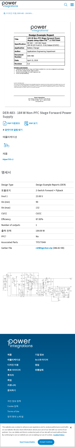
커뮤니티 (11, 385)
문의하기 (11, 390)
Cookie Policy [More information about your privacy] (58, 435)
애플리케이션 (13, 359)
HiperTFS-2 (8, 159)
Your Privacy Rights (27, 442)
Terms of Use (13, 411)
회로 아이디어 (14, 369)
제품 (9, 354)
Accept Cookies (46, 442)
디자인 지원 (11, 13)
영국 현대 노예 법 (15, 416)
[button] (37, 286)
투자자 (10, 375)
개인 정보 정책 (14, 401)
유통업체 (39, 369)
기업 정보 (39, 354)
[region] (37, 435)
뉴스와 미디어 (41, 359)
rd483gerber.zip (44, 248)
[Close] (71, 427)
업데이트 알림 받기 (13, 129)
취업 (9, 380)
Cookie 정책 (12, 406)
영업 (37, 364)
